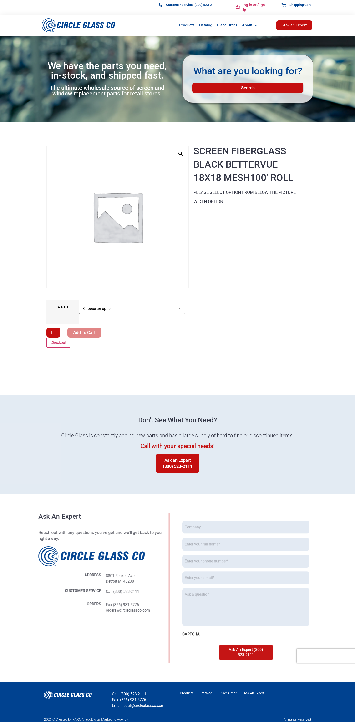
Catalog (205, 25)
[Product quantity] (53, 333)
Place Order (227, 25)
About (249, 25)
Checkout (58, 342)
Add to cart (84, 332)
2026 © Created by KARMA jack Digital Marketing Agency (86, 719)
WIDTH (62, 307)
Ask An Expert (254, 693)
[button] (180, 153)
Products (186, 25)
